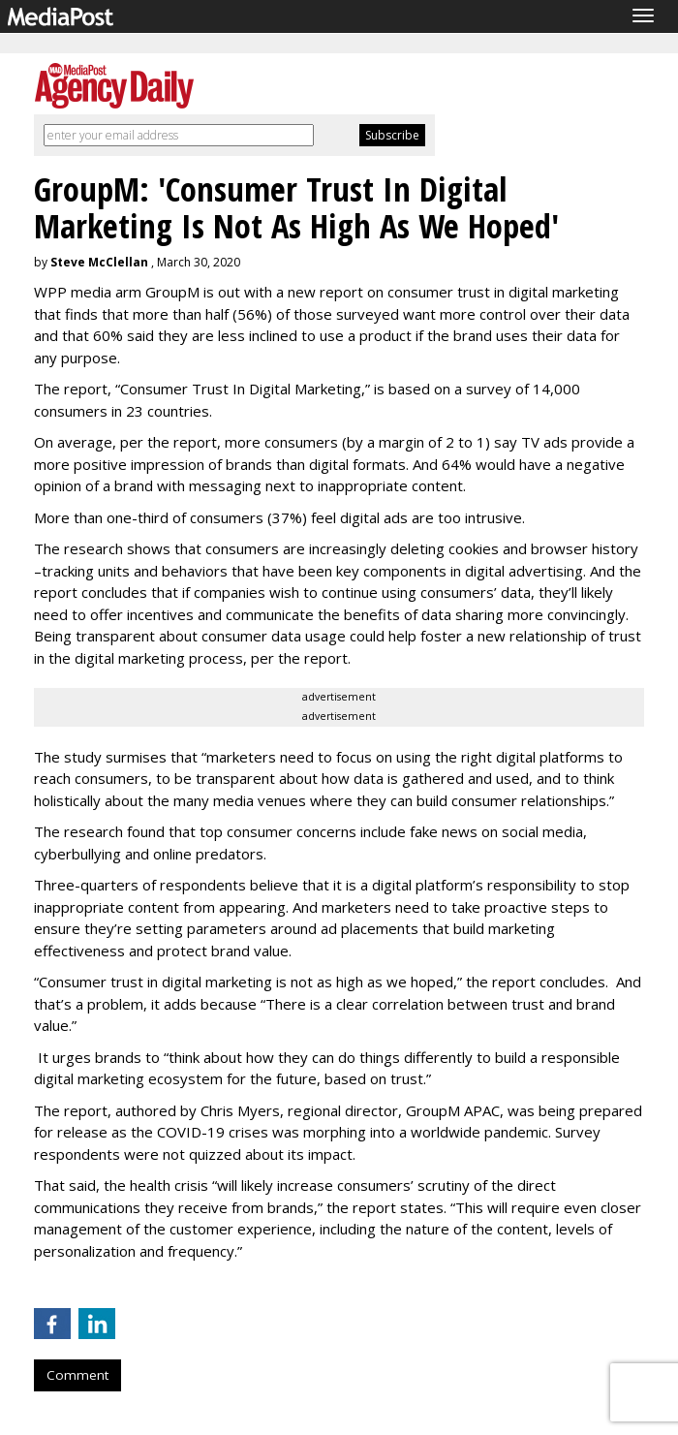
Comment (77, 1375)
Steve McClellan (99, 262)
